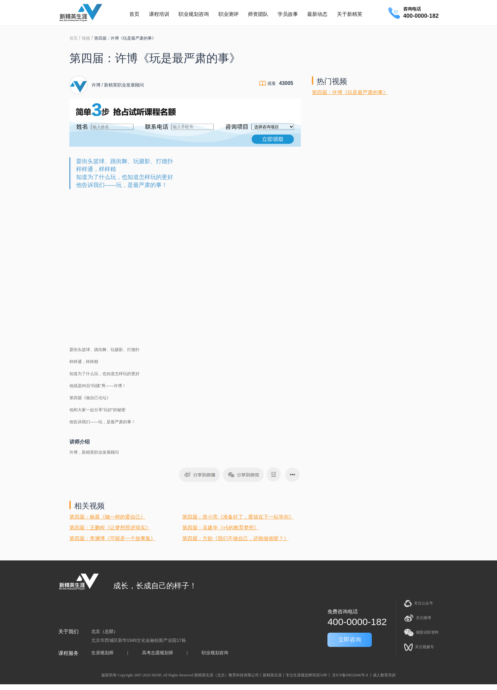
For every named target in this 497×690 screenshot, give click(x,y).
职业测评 (228, 14)
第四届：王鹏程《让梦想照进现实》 (110, 527)
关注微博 (417, 618)
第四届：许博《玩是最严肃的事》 (350, 92)
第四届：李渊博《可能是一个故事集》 (112, 538)
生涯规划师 (102, 652)
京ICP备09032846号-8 (350, 675)
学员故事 (288, 14)
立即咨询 (349, 639)
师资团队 (258, 14)
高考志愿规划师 (157, 652)
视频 (86, 38)
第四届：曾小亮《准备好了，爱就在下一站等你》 (238, 517)
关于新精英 (349, 14)
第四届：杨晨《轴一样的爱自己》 (107, 517)
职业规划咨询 (193, 14)
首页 (134, 14)
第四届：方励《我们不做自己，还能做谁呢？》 (235, 538)
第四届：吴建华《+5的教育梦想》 (220, 527)
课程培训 (159, 14)
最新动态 (317, 14)
